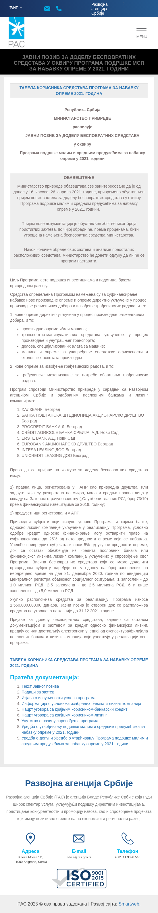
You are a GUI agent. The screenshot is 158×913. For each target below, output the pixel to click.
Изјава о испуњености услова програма (58, 697)
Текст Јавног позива (40, 686)
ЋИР (13, 7)
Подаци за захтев (38, 692)
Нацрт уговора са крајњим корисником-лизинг (64, 715)
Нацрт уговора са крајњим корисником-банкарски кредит (74, 709)
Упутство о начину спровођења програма (60, 720)
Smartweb (129, 903)
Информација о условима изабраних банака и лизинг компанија (81, 703)
